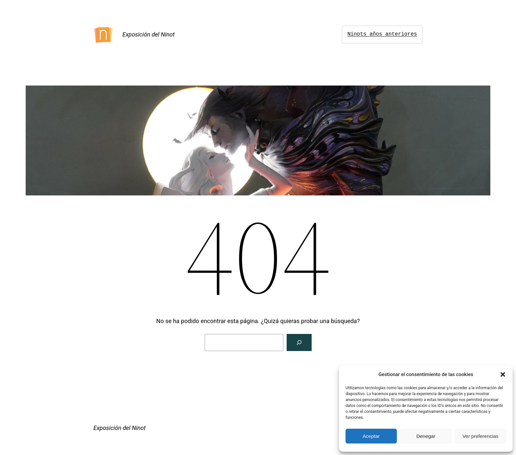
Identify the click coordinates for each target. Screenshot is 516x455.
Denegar (425, 436)
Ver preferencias (480, 436)
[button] (503, 374)
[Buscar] (299, 342)
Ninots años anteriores (382, 34)
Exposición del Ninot (148, 34)
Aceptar (371, 436)
